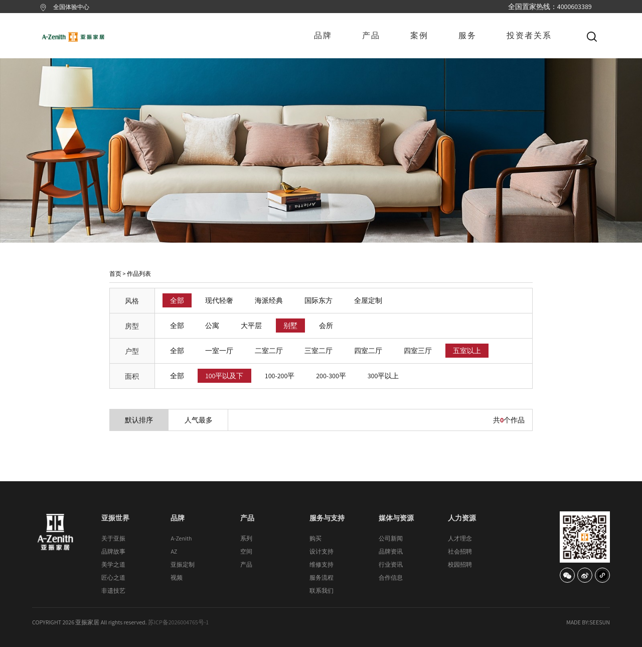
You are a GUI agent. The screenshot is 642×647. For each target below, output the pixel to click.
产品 (371, 35)
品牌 (323, 35)
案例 (419, 35)
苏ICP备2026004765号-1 (178, 622)
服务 (467, 35)
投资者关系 (529, 35)
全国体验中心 (71, 7)
